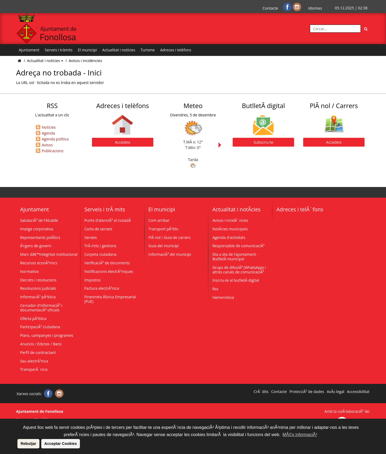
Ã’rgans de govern (35, 245)
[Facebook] (288, 6)
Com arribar (159, 220)
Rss (215, 288)
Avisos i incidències (85, 60)
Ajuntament (29, 49)
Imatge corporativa (36, 228)
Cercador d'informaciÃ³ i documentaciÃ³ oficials (41, 307)
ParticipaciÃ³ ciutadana (40, 326)
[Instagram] (297, 6)
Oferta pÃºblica (33, 318)
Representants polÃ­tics (40, 237)
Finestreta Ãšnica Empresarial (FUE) (110, 299)
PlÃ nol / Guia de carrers (170, 237)
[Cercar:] (335, 29)
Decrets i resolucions (38, 280)
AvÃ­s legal (335, 391)
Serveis (90, 237)
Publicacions (53, 150)
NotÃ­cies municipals (230, 228)
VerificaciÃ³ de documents (107, 262)
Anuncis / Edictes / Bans (41, 343)
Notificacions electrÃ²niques (108, 271)
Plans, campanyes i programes (46, 335)
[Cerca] (366, 29)
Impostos (92, 280)
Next (221, 145)
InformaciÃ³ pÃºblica (37, 296)
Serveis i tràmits (59, 49)
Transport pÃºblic (164, 228)
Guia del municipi (164, 245)
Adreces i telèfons (175, 49)
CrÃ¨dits (261, 391)
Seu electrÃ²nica (34, 361)
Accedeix (122, 142)
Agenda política (55, 139)
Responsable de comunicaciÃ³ (238, 245)
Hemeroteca (223, 297)
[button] (16, 443)
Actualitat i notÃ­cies (236, 209)
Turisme (147, 49)
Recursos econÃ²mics (38, 262)
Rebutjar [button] (28, 443)
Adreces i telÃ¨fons (299, 209)
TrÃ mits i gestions (100, 245)
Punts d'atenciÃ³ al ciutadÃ (108, 220)
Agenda (48, 133)
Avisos (47, 144)
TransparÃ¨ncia (33, 369)
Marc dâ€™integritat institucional (48, 254)
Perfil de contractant (38, 352)
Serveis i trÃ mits (104, 209)
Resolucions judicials (38, 288)
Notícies (49, 127)
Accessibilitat (358, 391)
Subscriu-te (263, 142)
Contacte (270, 8)
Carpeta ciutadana (100, 254)
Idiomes (315, 8)
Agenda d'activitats (228, 237)
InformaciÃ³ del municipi (170, 254)
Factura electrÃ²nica (101, 288)
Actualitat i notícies (118, 49)
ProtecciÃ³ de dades (307, 391)
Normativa (29, 271)
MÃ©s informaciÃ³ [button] (300, 434)
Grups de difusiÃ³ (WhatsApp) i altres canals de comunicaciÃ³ (239, 269)
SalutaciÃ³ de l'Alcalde (39, 220)
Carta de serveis (98, 228)
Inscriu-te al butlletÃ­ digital (235, 280)
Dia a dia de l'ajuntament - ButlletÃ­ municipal (235, 256)
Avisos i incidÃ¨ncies (230, 220)
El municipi (87, 49)
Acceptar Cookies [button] (60, 443)
